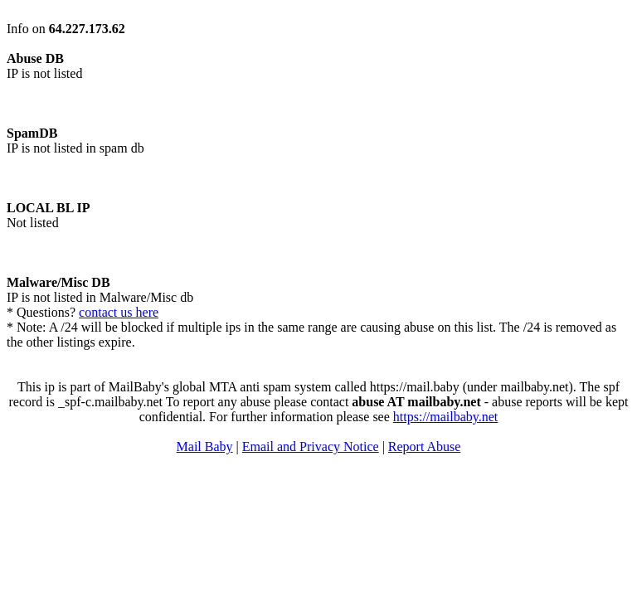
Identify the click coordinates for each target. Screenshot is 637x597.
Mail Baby (205, 446)
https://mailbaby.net (445, 417)
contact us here (118, 312)
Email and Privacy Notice (310, 446)
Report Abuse (424, 446)
